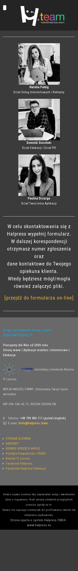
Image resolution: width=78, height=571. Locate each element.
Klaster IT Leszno (18, 458)
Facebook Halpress (19, 463)
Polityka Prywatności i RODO (26, 453)
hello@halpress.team (33, 423)
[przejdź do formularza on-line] (39, 298)
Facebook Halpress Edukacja (26, 468)
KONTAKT (12, 443)
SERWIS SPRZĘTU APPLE (23, 448)
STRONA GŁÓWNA (18, 438)
